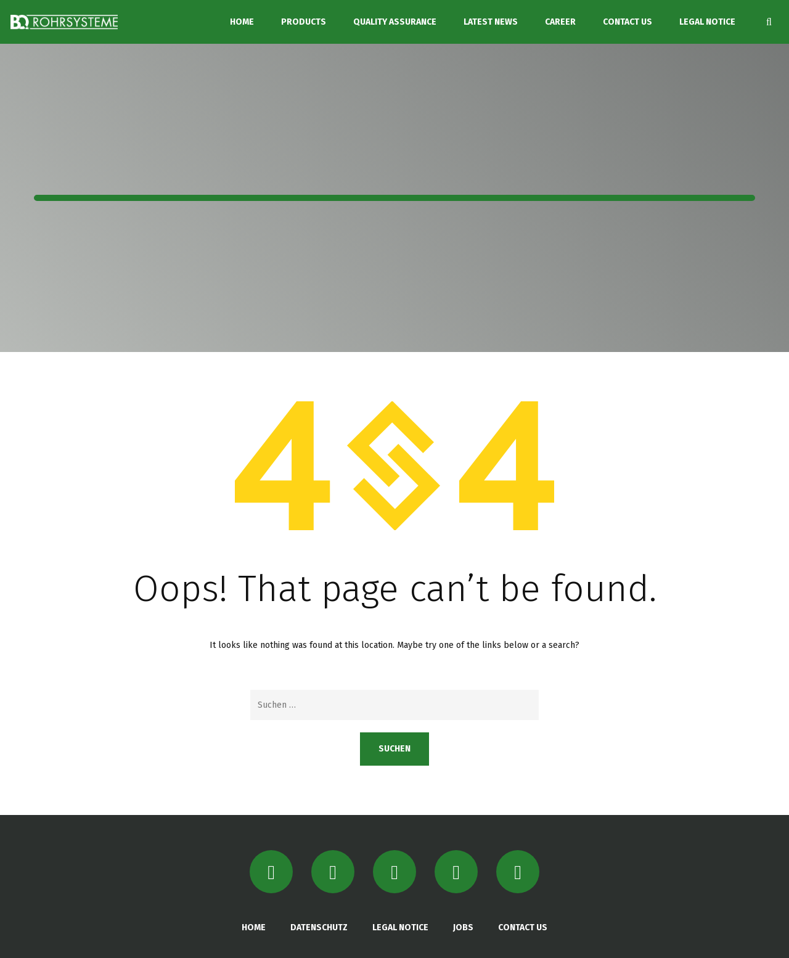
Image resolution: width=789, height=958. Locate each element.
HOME (242, 22)
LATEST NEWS (491, 22)
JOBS (463, 927)
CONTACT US (627, 22)
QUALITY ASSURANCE (394, 22)
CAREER (560, 22)
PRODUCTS (303, 22)
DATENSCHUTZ (319, 927)
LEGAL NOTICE (707, 22)
